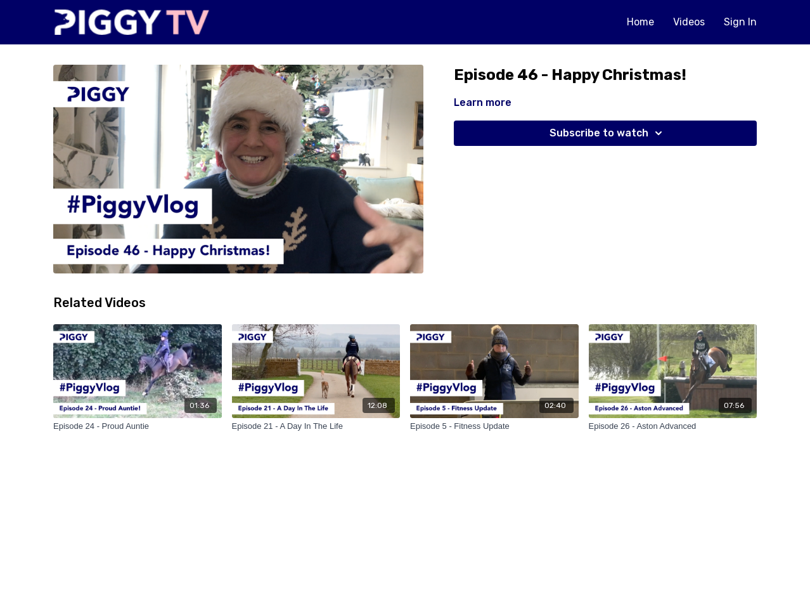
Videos (689, 22)
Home (640, 22)
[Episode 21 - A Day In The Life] (316, 426)
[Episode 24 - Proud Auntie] (137, 426)
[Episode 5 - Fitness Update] (494, 426)
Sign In (740, 22)
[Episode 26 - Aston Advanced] (673, 426)
